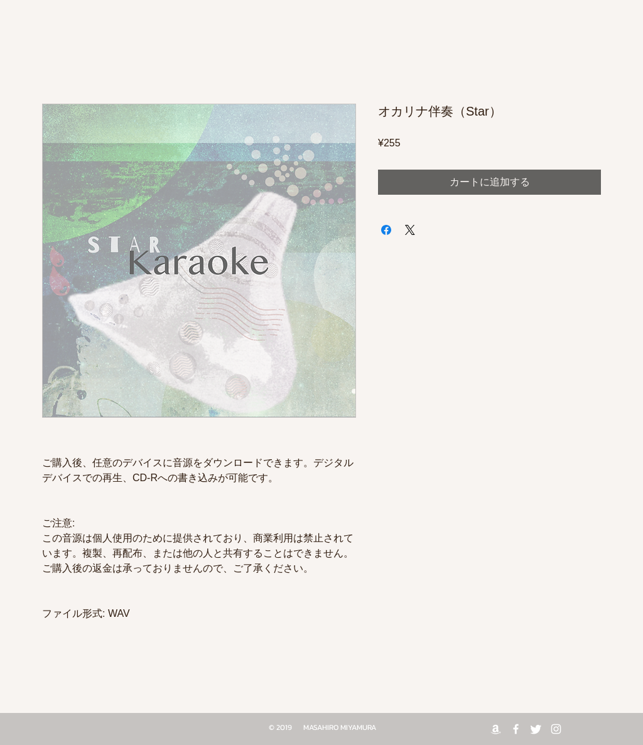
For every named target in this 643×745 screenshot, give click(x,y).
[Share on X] (410, 229)
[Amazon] (495, 729)
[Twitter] (536, 729)
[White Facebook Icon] (515, 729)
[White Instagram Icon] (556, 729)
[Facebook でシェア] (386, 229)
